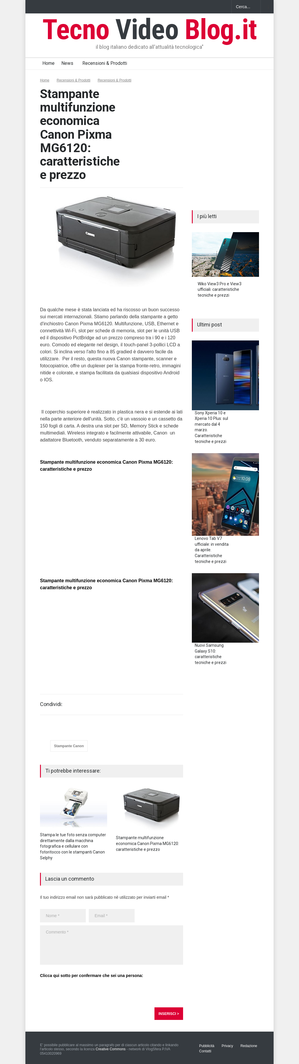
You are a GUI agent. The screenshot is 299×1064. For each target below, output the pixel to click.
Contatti (205, 1051)
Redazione (248, 1046)
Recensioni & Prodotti (104, 63)
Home (48, 63)
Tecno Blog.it (149, 29)
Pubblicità (206, 1046)
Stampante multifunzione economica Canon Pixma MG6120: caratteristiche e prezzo (147, 843)
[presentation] (84, 993)
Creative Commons (110, 1049)
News (67, 63)
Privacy (227, 1046)
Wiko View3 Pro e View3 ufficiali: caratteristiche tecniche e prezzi (219, 289)
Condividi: (51, 704)
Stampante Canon (69, 746)
